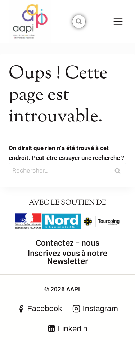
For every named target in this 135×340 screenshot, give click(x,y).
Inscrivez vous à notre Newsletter (67, 257)
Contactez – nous (67, 242)
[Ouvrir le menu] (117, 21)
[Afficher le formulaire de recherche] (79, 21)
